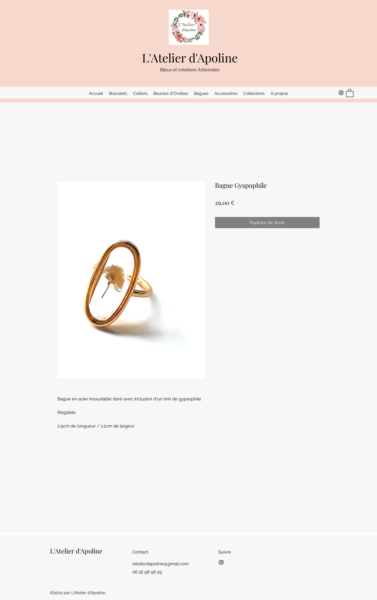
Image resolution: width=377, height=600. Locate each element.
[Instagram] (341, 93)
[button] (118, 93)
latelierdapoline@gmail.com (160, 563)
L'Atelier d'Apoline (190, 57)
